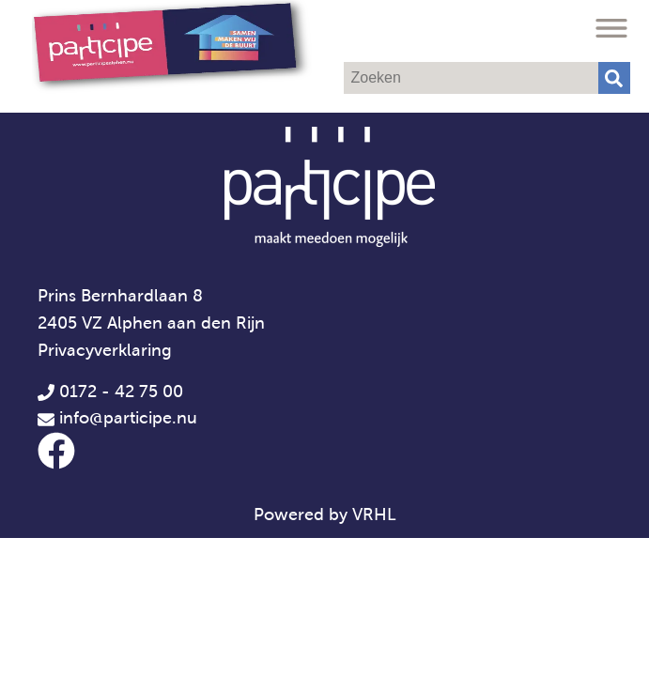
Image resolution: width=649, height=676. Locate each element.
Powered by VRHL (325, 514)
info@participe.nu (128, 417)
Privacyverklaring (105, 350)
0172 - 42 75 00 (110, 391)
